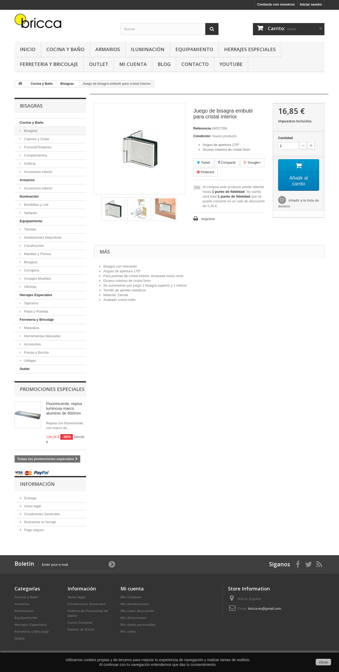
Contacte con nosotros (276, 4)
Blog (164, 64)
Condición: (202, 136)
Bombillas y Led (35, 205)
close (323, 662)
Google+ (252, 162)
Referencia (202, 128)
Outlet (98, 64)
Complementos (35, 155)
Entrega (29, 498)
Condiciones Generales (41, 514)
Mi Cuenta (133, 64)
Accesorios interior (37, 172)
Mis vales (128, 632)
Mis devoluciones (135, 604)
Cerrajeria (31, 270)
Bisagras (30, 131)
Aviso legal (32, 506)
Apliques (30, 213)
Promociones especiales (52, 389)
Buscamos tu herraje (39, 522)
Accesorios (32, 344)
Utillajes (29, 361)
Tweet (203, 162)
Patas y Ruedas (35, 311)
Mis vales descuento (137, 611)
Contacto (195, 64)
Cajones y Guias (36, 139)
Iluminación (147, 49)
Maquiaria (31, 328)
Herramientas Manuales (42, 336)
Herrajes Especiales (250, 49)
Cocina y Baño (65, 49)
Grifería (29, 164)
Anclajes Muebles (37, 279)
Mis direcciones (133, 618)
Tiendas (29, 229)
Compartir (227, 162)
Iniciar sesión (311, 4)
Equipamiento (194, 49)
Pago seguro (33, 530)
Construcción (33, 246)
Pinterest (205, 172)
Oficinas (30, 287)
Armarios (107, 49)
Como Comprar (80, 623)
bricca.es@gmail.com (264, 609)
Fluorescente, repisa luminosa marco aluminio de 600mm (64, 408)
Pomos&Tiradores (37, 147)
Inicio (27, 49)
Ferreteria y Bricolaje (49, 64)
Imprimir (208, 219)
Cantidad (285, 138)
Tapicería (30, 303)
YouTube (231, 64)
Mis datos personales (138, 625)
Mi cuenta (132, 588)
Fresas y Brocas (36, 352)
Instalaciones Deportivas (42, 237)
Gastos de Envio (81, 629)
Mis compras (131, 597)
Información (37, 484)
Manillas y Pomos (37, 254)
